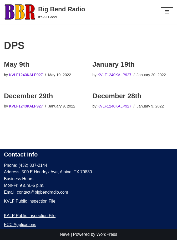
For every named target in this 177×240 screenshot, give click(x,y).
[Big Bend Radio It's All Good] (44, 12)
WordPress (107, 234)
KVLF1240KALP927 (26, 75)
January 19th (114, 64)
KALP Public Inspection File (29, 215)
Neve (64, 234)
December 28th (117, 96)
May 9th (16, 64)
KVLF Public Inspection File (29, 201)
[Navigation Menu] (167, 11)
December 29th (28, 96)
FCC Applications (20, 224)
